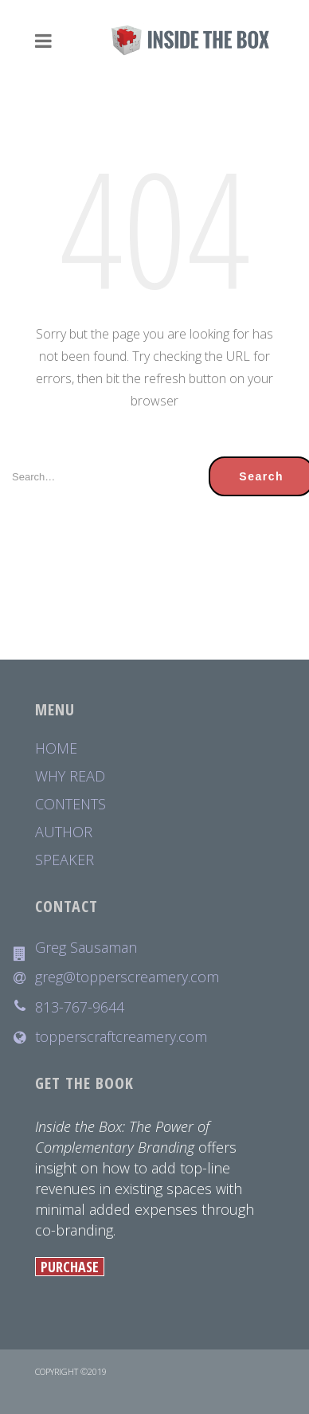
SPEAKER (64, 860)
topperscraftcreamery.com (121, 1037)
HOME (56, 748)
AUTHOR (63, 832)
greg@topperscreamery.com (127, 977)
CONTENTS (70, 804)
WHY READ (70, 776)
